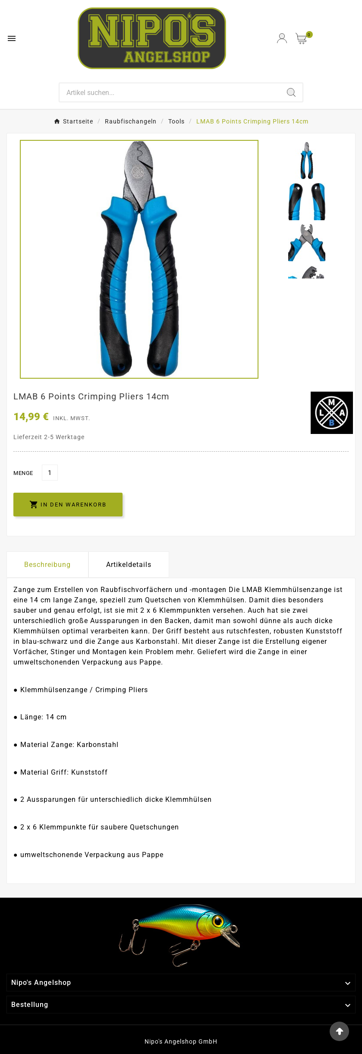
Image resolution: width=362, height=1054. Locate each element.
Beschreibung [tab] (47, 564)
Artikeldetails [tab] (128, 564)
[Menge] (50, 473)
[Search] (170, 92)
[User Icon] (282, 38)
